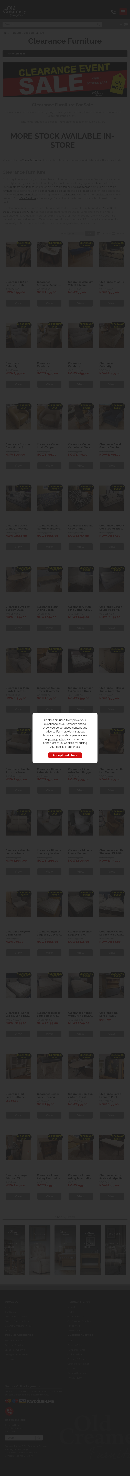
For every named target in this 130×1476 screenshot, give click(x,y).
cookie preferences (68, 746)
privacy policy (57, 739)
